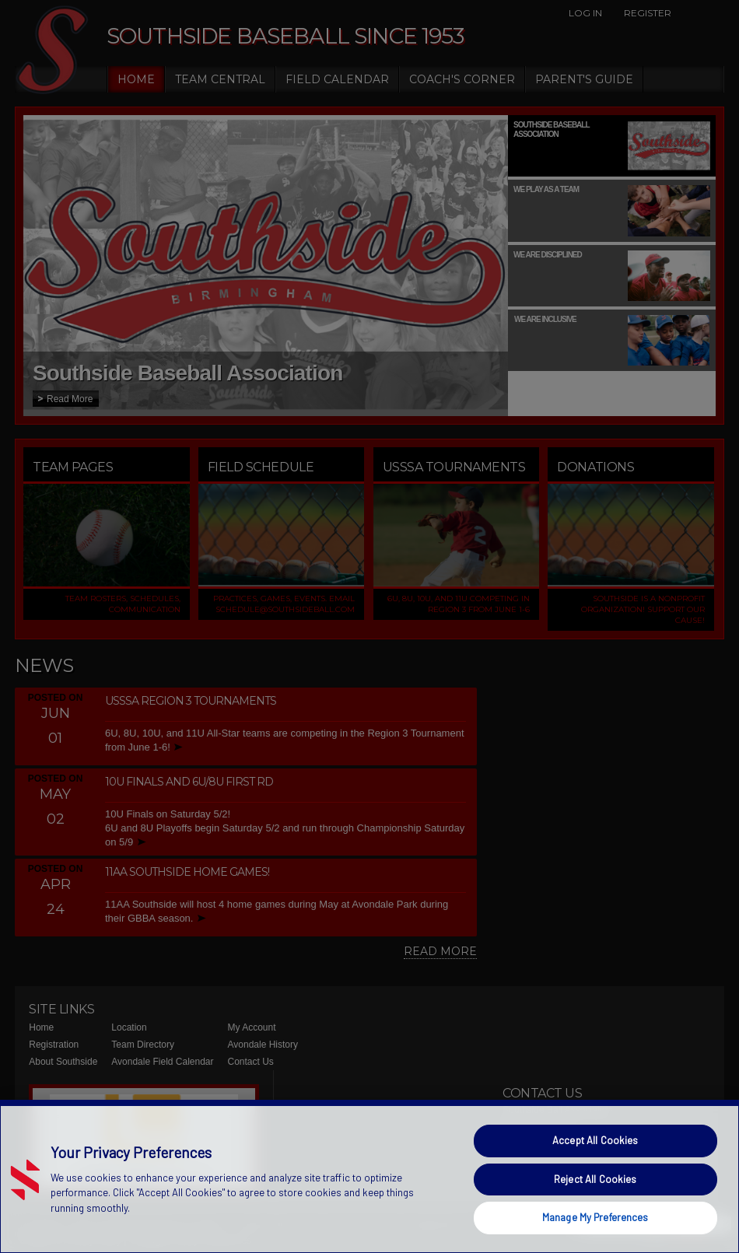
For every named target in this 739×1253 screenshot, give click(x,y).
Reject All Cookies (595, 1179)
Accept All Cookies (595, 1140)
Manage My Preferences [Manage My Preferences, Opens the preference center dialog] (595, 1217)
